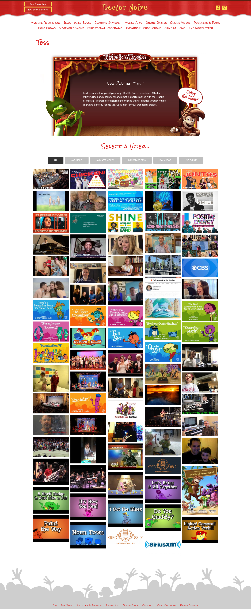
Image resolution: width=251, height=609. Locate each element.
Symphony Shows (71, 28)
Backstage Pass (137, 160)
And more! (76, 160)
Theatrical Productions (143, 28)
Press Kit (112, 605)
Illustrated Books (77, 22)
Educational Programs (104, 28)
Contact (147, 605)
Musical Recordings (45, 22)
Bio (55, 605)
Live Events (191, 160)
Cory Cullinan (166, 605)
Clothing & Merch (108, 22)
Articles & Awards (89, 605)
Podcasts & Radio (207, 22)
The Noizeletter (201, 28)
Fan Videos (165, 160)
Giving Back (130, 605)
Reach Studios (189, 605)
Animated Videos (105, 160)
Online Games (156, 22)
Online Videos (180, 22)
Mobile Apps (133, 22)
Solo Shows (47, 28)
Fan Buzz (67, 605)
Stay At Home (175, 28)
